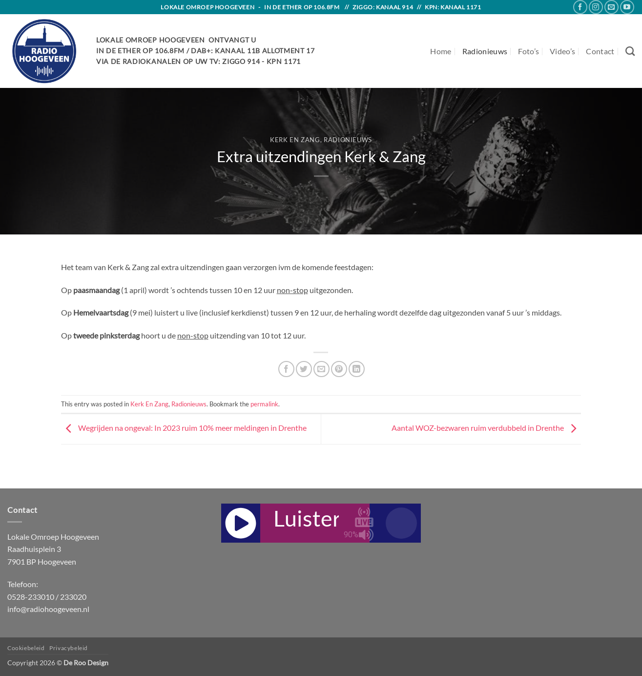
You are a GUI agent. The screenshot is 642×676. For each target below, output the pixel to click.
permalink (264, 404)
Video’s (562, 51)
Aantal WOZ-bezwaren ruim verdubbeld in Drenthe (486, 427)
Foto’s (528, 51)
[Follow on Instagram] (596, 7)
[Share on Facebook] (286, 369)
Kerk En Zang (295, 140)
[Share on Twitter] (304, 369)
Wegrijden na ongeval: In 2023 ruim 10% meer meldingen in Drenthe (184, 427)
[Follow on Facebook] (580, 7)
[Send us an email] (611, 7)
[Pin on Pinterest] (339, 369)
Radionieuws (485, 51)
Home (440, 51)
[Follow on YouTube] (627, 7)
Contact (600, 51)
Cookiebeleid (25, 648)
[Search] (630, 51)
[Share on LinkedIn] (357, 369)
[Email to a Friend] (321, 369)
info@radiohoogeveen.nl (48, 608)
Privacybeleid (68, 648)
